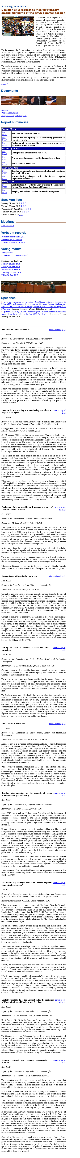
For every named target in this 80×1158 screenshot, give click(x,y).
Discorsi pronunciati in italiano (14, 242)
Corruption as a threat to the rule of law (19, 576)
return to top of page (57, 330)
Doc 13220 (4, 186)
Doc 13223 (4, 172)
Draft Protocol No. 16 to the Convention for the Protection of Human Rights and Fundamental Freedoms (28, 1001)
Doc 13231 (4, 133)
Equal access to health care (14, 724)
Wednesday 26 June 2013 (11, 269)
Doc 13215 (4, 158)
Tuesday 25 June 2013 (10, 267)
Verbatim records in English (12, 237)
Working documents (9, 113)
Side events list (7, 226)
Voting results (7, 252)
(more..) (4, 84)
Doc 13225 (4, 163)
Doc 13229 (4, 139)
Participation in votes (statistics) (14, 255)
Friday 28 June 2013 (9, 275)
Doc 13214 (4, 191)
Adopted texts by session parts (14, 116)
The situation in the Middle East (16, 330)
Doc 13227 (4, 177)
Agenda (4, 110)
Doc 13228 (4, 152)
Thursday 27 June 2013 (11, 272)
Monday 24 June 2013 (10, 264)
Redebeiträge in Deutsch (11, 239)
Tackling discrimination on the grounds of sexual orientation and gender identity (27, 794)
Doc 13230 (4, 144)
